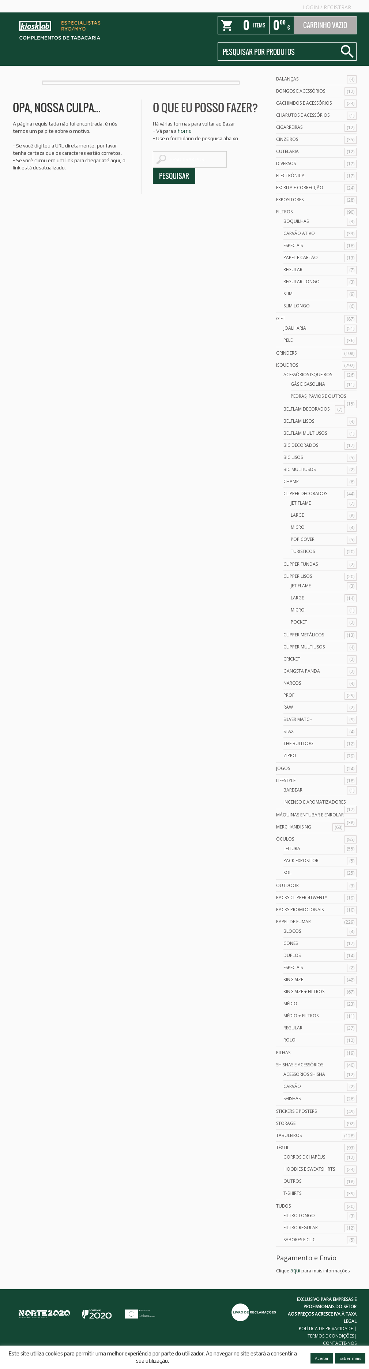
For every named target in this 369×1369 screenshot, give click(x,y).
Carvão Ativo (299, 233)
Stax (288, 731)
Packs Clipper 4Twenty (301, 897)
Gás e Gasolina (308, 384)
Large (297, 515)
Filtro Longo (299, 1215)
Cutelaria (287, 151)
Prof (288, 695)
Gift (280, 318)
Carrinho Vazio (325, 25)
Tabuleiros (289, 1135)
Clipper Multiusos (304, 647)
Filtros (284, 212)
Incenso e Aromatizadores (314, 802)
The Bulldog (298, 743)
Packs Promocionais (300, 909)
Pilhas (283, 1053)
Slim (288, 294)
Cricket (291, 659)
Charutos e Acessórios (303, 115)
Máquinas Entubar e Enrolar (310, 815)
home (185, 130)
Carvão (292, 1086)
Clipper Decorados (305, 493)
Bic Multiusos (299, 469)
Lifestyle (285, 780)
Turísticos (303, 551)
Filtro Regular (300, 1227)
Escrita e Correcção (299, 187)
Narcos (292, 683)
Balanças (287, 79)
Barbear (292, 790)
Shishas (292, 1098)
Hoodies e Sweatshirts (309, 1169)
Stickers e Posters (296, 1111)
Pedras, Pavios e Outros (318, 396)
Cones (290, 943)
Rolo (289, 1040)
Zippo (289, 755)
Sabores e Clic (299, 1240)
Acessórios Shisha (304, 1074)
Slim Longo (296, 306)
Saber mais (350, 1358)
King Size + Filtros (303, 991)
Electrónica (290, 175)
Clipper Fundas (300, 564)
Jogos (283, 768)
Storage (285, 1123)
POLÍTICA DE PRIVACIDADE (326, 1328)
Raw (288, 707)
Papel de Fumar (293, 922)
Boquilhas (296, 221)
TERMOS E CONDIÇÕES (331, 1336)
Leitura (291, 848)
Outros (292, 1181)
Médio (290, 1003)
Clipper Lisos (297, 576)
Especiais (293, 245)
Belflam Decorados (306, 409)
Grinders (286, 353)
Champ (291, 481)
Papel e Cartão (300, 257)
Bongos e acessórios (300, 91)
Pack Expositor (301, 860)
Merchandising (293, 827)
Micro (298, 527)
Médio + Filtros (301, 1016)
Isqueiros (287, 365)
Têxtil (282, 1147)
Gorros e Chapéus (304, 1157)
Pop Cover (303, 539)
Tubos (283, 1206)
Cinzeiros (287, 139)
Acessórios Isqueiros (307, 374)
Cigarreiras (289, 127)
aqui (295, 1270)
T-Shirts (292, 1193)
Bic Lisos (293, 457)
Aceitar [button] (322, 1358)
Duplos (292, 955)
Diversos (286, 163)
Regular (292, 269)
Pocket (299, 622)
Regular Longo (301, 281)
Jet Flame (301, 503)
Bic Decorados (300, 445)
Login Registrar (327, 7)
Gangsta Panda (301, 671)
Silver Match (298, 719)
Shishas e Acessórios (299, 1065)
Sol (287, 872)
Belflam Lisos (298, 421)
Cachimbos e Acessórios (304, 103)
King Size (293, 979)
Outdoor (287, 885)
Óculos (285, 839)
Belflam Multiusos (305, 433)
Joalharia (294, 328)
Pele (288, 340)
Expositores (290, 200)
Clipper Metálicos (303, 635)
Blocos (292, 931)
